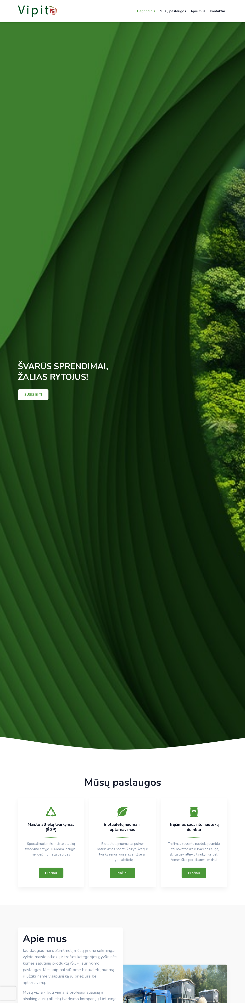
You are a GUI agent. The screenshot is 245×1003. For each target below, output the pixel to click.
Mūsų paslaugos (173, 11)
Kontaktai (217, 11)
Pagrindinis (146, 11)
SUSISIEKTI (33, 394)
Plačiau (51, 873)
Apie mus (198, 11)
